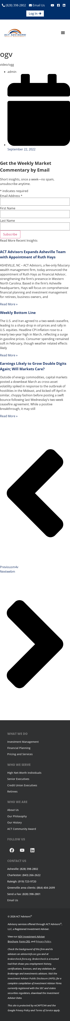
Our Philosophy (17, 816)
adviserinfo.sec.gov (31, 954)
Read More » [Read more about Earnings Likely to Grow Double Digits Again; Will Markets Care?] (9, 416)
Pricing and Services (20, 754)
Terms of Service (44, 1010)
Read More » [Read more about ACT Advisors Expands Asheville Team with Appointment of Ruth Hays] (9, 304)
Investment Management (23, 742)
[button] (63, 33)
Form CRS (24, 941)
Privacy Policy (43, 941)
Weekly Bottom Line (18, 312)
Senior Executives (18, 779)
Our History (14, 822)
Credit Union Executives (22, 785)
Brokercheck (39, 959)
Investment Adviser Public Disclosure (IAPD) (31, 978)
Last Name (7, 220)
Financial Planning (18, 748)
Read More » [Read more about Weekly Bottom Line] (9, 355)
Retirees (12, 791)
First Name (7, 208)
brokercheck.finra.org (19, 959)
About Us (13, 810)
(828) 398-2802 (14, 5)
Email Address (11, 195)
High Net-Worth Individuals (24, 772)
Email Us (37, 5)
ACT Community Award (21, 829)
